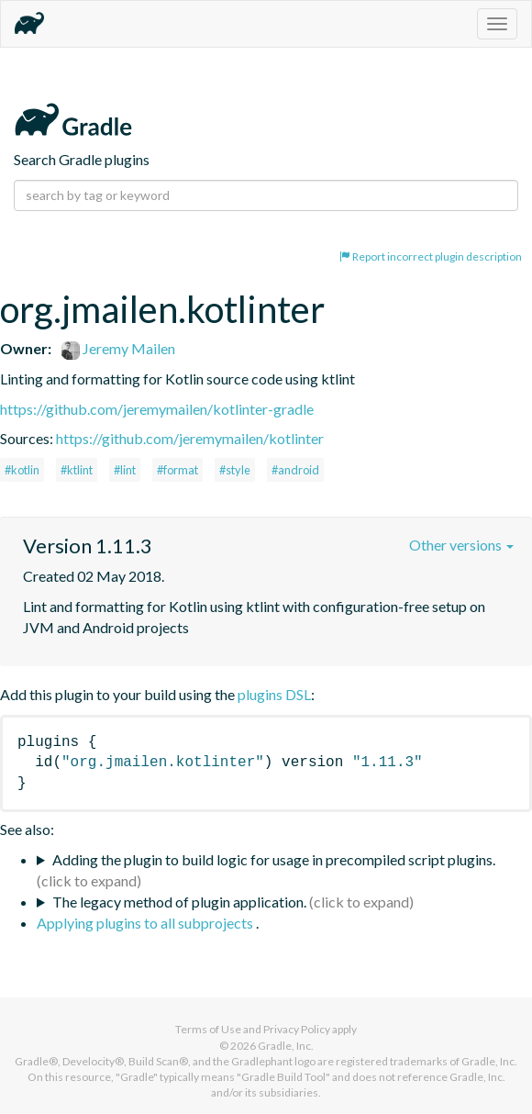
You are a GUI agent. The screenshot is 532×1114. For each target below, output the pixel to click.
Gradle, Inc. (286, 1046)
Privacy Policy (296, 1029)
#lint (125, 469)
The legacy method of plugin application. (179, 901)
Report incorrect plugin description (430, 256)
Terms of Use (208, 1029)
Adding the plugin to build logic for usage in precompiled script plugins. (273, 859)
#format (177, 469)
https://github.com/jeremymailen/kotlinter (190, 438)
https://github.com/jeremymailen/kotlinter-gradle (157, 409)
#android (295, 469)
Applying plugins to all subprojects (146, 922)
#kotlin (22, 469)
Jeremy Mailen (118, 348)
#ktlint (77, 469)
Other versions (461, 544)
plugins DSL (274, 694)
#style (234, 469)
